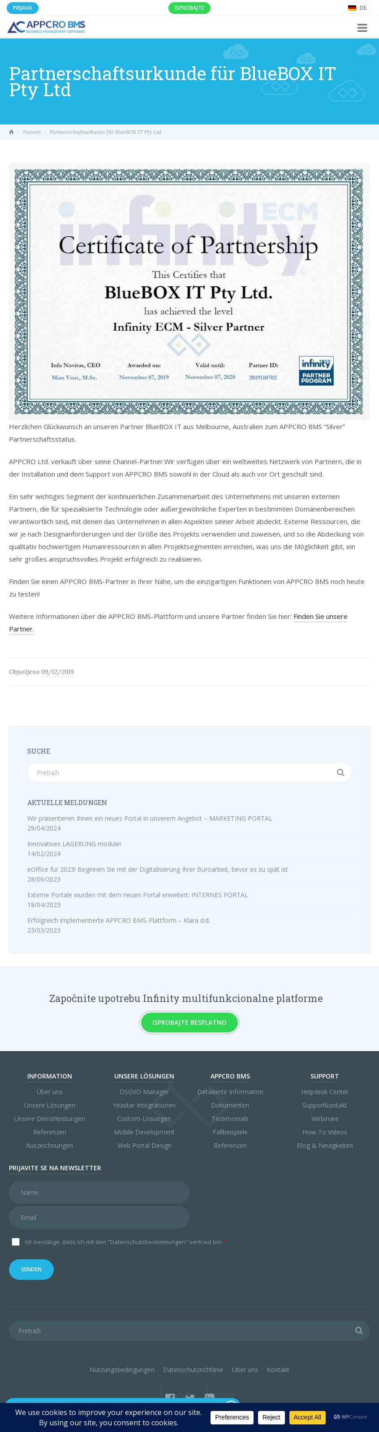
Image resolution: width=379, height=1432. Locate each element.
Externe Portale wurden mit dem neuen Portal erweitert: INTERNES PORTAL (137, 895)
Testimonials (230, 1118)
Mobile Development (144, 1132)
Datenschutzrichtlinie (193, 1369)
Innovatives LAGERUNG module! (74, 844)
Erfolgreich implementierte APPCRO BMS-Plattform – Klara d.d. (118, 920)
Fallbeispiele (230, 1132)
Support (324, 1076)
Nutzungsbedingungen (122, 1369)
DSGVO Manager (144, 1091)
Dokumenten (230, 1105)
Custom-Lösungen (144, 1118)
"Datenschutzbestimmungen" (148, 1242)
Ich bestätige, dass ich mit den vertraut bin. (126, 1242)
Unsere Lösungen (49, 1105)
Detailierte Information (230, 1091)
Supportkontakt (324, 1105)
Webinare (325, 1118)
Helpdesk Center (325, 1091)
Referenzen (49, 1132)
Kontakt (278, 1369)
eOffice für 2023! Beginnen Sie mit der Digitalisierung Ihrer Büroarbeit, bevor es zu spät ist (157, 869)
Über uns (50, 1091)
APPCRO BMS (230, 1076)
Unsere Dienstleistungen (49, 1118)
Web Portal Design (144, 1145)
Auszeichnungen (49, 1145)
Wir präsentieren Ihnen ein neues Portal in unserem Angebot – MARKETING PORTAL (149, 818)
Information (49, 1076)
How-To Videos (324, 1132)
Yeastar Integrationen (144, 1105)
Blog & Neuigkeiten (325, 1145)
